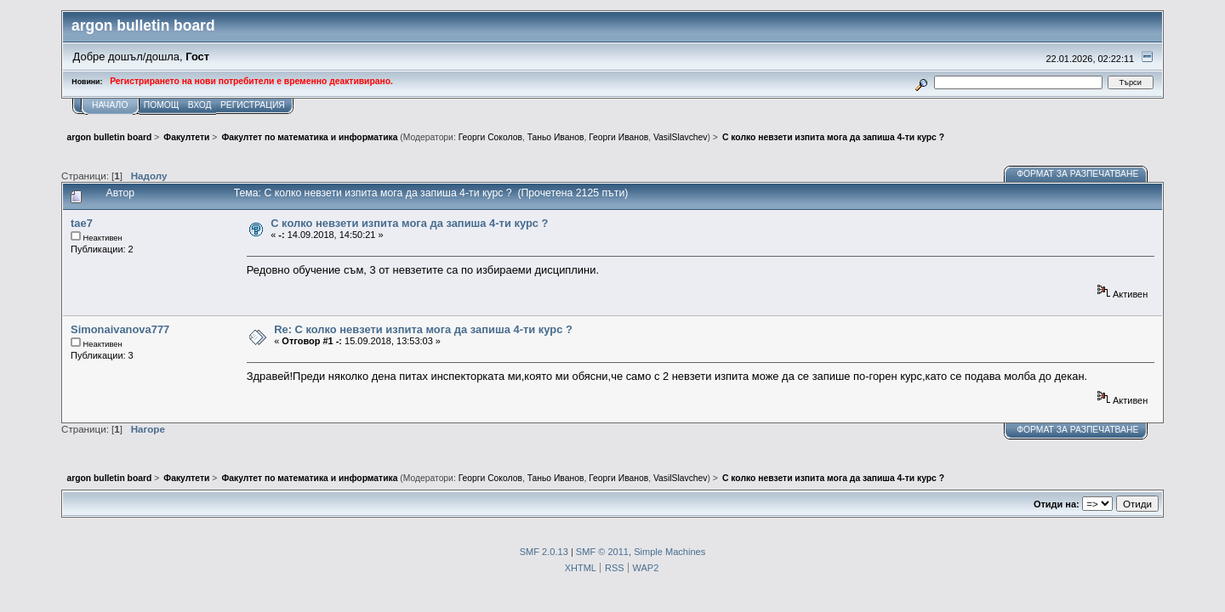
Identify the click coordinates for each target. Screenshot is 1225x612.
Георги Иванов (618, 137)
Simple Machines (669, 552)
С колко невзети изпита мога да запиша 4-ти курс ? (409, 223)
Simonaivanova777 (120, 329)
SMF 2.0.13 (544, 552)
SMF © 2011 (602, 552)
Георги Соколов (490, 137)
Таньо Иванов (555, 137)
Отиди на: (1057, 504)
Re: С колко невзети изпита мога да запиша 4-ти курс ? (423, 329)
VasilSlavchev (680, 137)
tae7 (82, 223)
